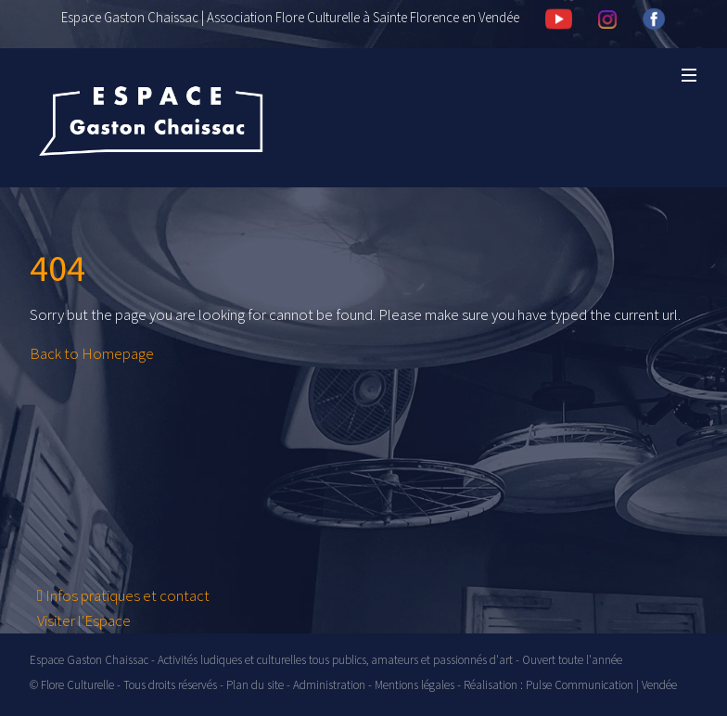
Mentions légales (414, 685)
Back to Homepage (92, 353)
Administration (329, 685)
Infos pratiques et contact (123, 595)
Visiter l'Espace (84, 620)
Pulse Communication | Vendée (601, 685)
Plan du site (255, 685)
